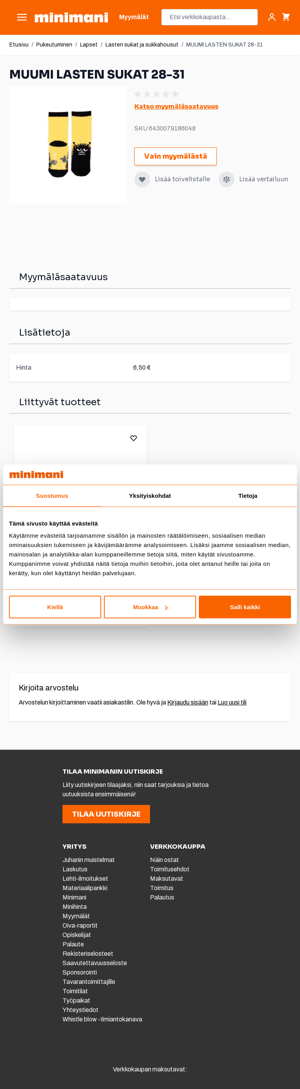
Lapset (89, 45)
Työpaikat (76, 1000)
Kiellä (55, 607)
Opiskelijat (76, 935)
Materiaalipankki (84, 888)
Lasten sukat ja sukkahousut (142, 45)
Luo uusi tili (232, 702)
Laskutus (75, 869)
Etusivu (19, 45)
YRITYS (74, 846)
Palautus (162, 897)
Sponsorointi (79, 972)
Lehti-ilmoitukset (85, 878)
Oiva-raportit (80, 925)
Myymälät (76, 916)
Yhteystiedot (80, 1010)
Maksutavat (166, 878)
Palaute (73, 944)
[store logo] (71, 17)
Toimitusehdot (169, 869)
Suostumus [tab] (52, 495)
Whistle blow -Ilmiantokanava (102, 1019)
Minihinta (74, 906)
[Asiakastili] (272, 17)
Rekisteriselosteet (87, 953)
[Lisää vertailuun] (226, 179)
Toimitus (161, 888)
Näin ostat (164, 860)
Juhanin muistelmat (88, 860)
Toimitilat (75, 991)
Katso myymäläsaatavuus (176, 106)
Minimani (74, 897)
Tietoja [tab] (247, 495)
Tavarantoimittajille (88, 981)
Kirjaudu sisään (187, 702)
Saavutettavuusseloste (94, 963)
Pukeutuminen (54, 45)
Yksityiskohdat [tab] (150, 495)
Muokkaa (150, 607)
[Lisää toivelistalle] (142, 179)
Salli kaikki (245, 607)
